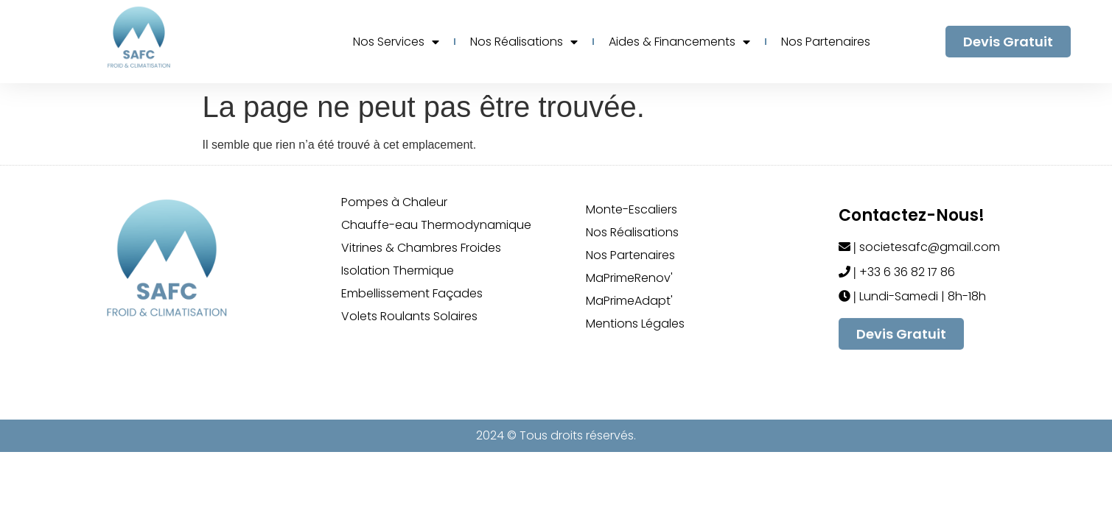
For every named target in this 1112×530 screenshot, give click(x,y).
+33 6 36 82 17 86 (905, 272)
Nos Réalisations (524, 42)
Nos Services (396, 42)
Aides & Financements (679, 42)
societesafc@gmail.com (928, 247)
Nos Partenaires (825, 41)
